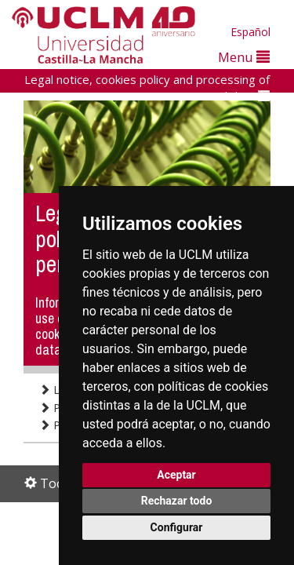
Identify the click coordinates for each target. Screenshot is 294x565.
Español (250, 31)
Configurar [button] (177, 527)
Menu (244, 57)
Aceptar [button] (176, 474)
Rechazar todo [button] (176, 500)
